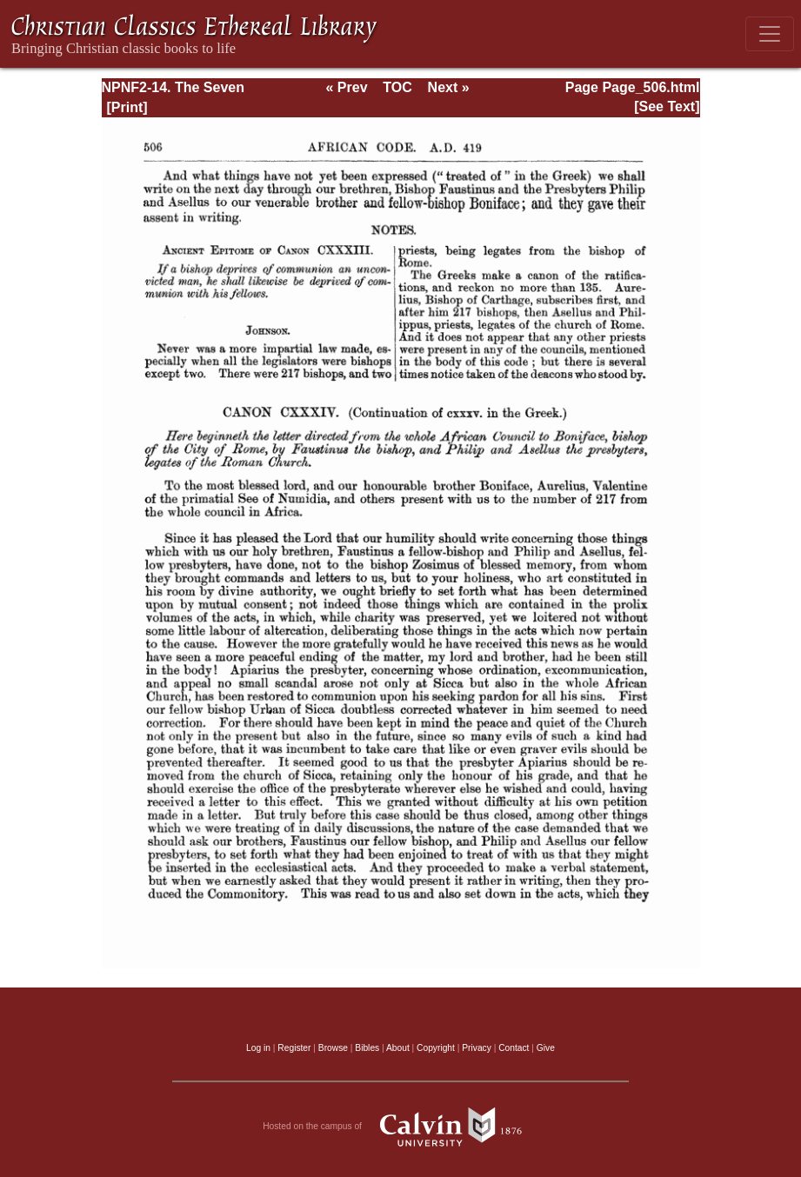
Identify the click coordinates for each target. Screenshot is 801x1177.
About (398, 1048)
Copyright (436, 1048)
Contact (513, 1048)
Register (293, 1048)
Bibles (367, 1048)
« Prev (346, 87)
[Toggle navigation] (769, 34)
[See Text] (666, 106)
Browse (333, 1048)
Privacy (476, 1048)
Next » (449, 87)
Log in (258, 1048)
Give (546, 1048)
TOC (397, 87)
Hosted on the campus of (400, 1126)
